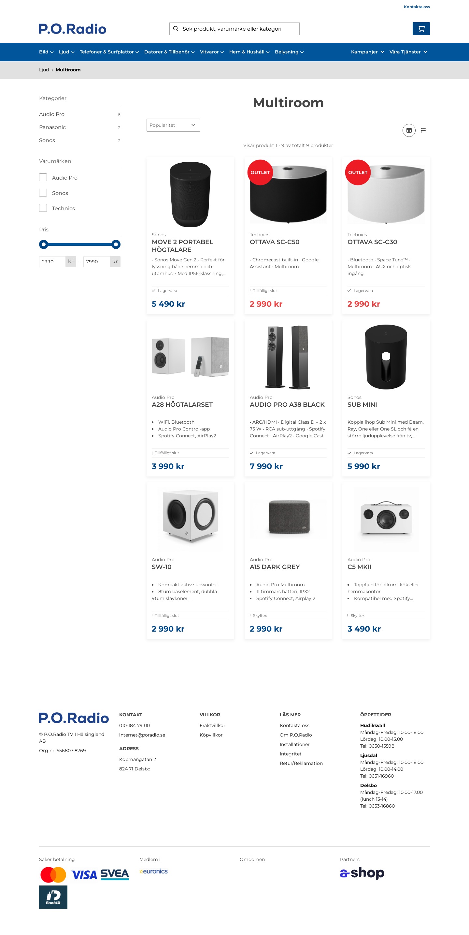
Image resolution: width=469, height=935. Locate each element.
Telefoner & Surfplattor (109, 52)
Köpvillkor (211, 735)
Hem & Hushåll (249, 52)
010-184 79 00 (134, 725)
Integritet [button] (291, 754)
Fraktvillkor (212, 725)
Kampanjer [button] (367, 52)
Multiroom (68, 70)
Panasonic (80, 127)
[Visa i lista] (423, 130)
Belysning (289, 52)
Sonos (80, 140)
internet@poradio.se (142, 735)
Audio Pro (80, 114)
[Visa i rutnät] (409, 130)
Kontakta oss (417, 6)
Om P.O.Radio (296, 735)
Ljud (67, 52)
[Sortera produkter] (173, 125)
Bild (46, 52)
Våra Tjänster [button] (408, 52)
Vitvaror (212, 52)
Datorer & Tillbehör (169, 52)
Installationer (295, 744)
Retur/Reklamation (301, 763)
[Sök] (234, 28)
